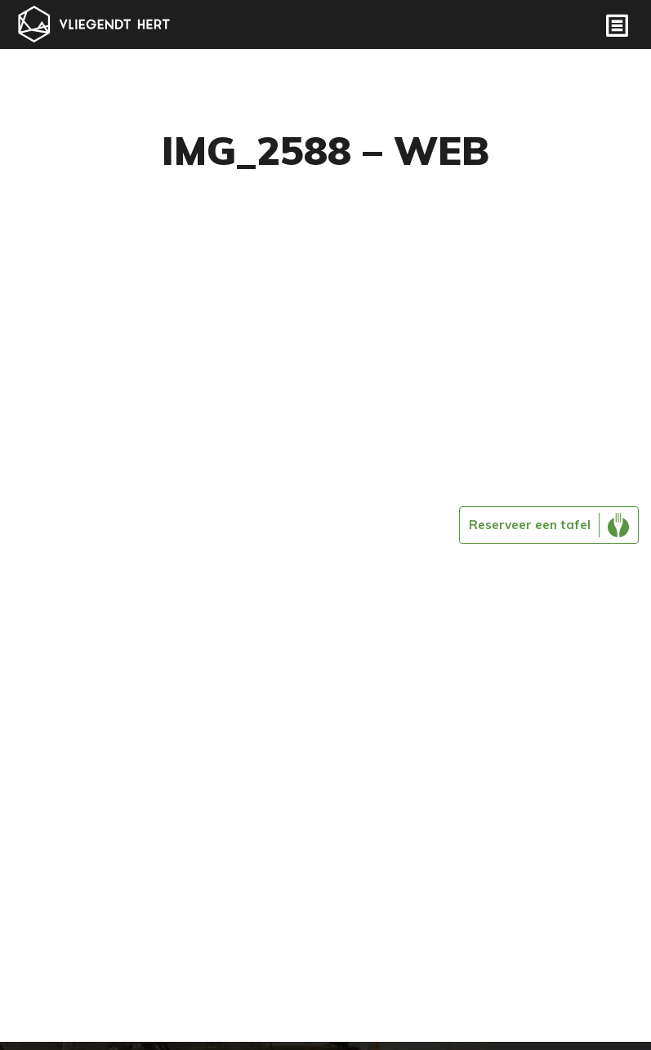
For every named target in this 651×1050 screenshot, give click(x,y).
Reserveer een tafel (530, 524)
